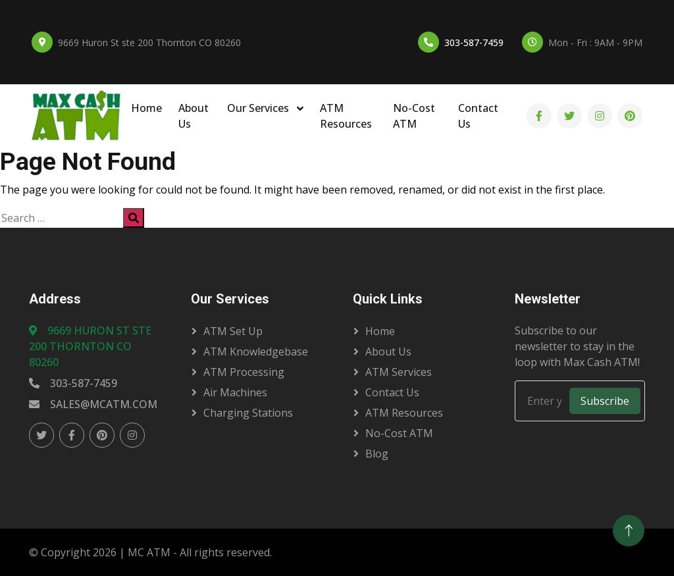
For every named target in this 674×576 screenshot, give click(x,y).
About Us (193, 116)
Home (146, 108)
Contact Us (478, 116)
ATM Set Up (233, 331)
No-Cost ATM (414, 116)
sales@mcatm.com (93, 404)
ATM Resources (346, 116)
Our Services (259, 108)
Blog (376, 453)
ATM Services (398, 372)
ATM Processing (243, 372)
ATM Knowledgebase (255, 351)
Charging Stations (248, 413)
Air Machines (235, 392)
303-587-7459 (474, 42)
